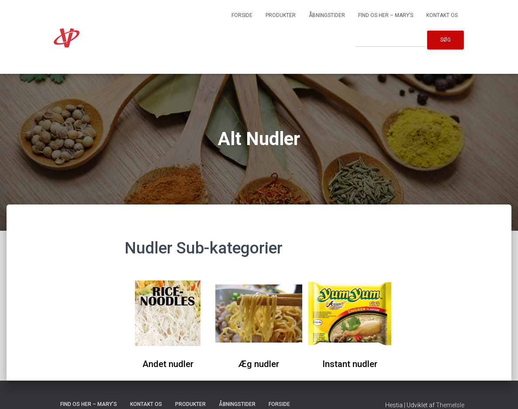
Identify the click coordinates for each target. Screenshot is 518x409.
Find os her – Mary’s (385, 15)
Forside (241, 15)
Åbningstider (327, 15)
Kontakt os (442, 15)
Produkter (281, 15)
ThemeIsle (450, 405)
